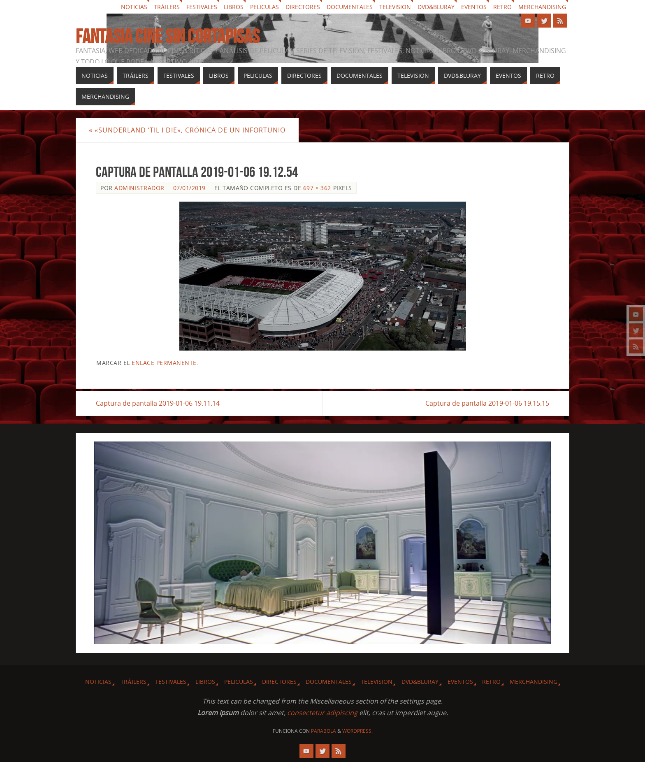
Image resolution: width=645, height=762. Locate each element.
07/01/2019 (189, 188)
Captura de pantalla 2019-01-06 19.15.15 (487, 403)
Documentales (350, 7)
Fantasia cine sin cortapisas (168, 36)
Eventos (474, 7)
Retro (502, 7)
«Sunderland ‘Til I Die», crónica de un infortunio (187, 130)
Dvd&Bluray (436, 7)
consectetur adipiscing (322, 712)
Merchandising (542, 7)
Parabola (323, 730)
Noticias (134, 7)
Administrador (139, 188)
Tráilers (167, 7)
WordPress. (357, 730)
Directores (302, 7)
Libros (234, 7)
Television (395, 7)
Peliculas (264, 7)
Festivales (201, 7)
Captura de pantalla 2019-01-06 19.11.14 (158, 403)
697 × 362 (317, 188)
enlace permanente (164, 363)
